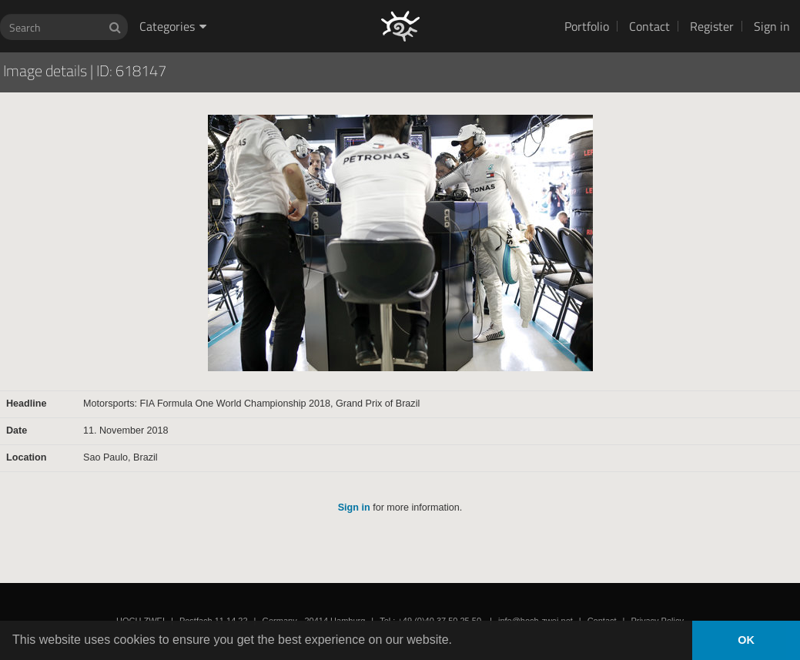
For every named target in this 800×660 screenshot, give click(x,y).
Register (712, 26)
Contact (649, 26)
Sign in (772, 26)
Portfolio (586, 26)
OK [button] (746, 640)
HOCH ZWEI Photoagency (375, 0)
